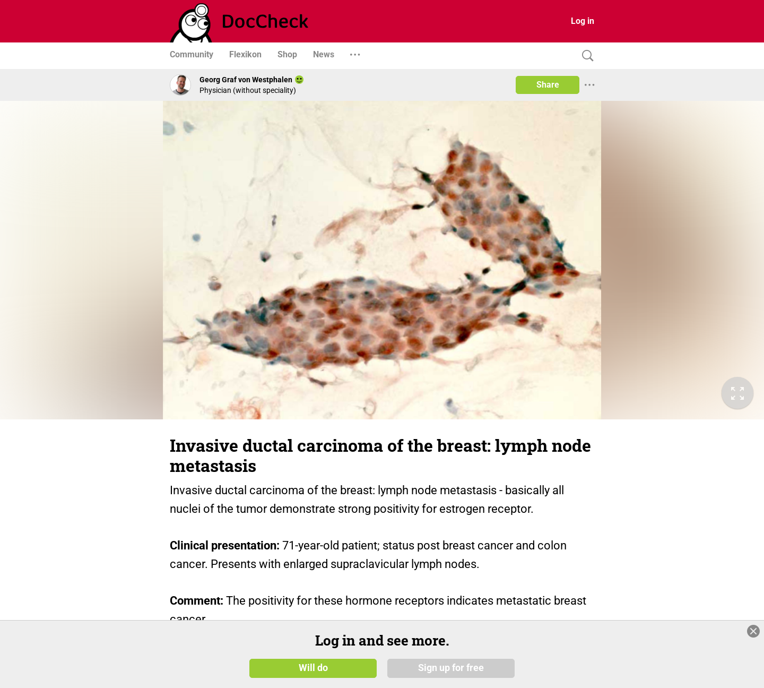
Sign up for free (451, 668)
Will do (313, 668)
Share (547, 85)
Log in (582, 21)
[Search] (585, 56)
